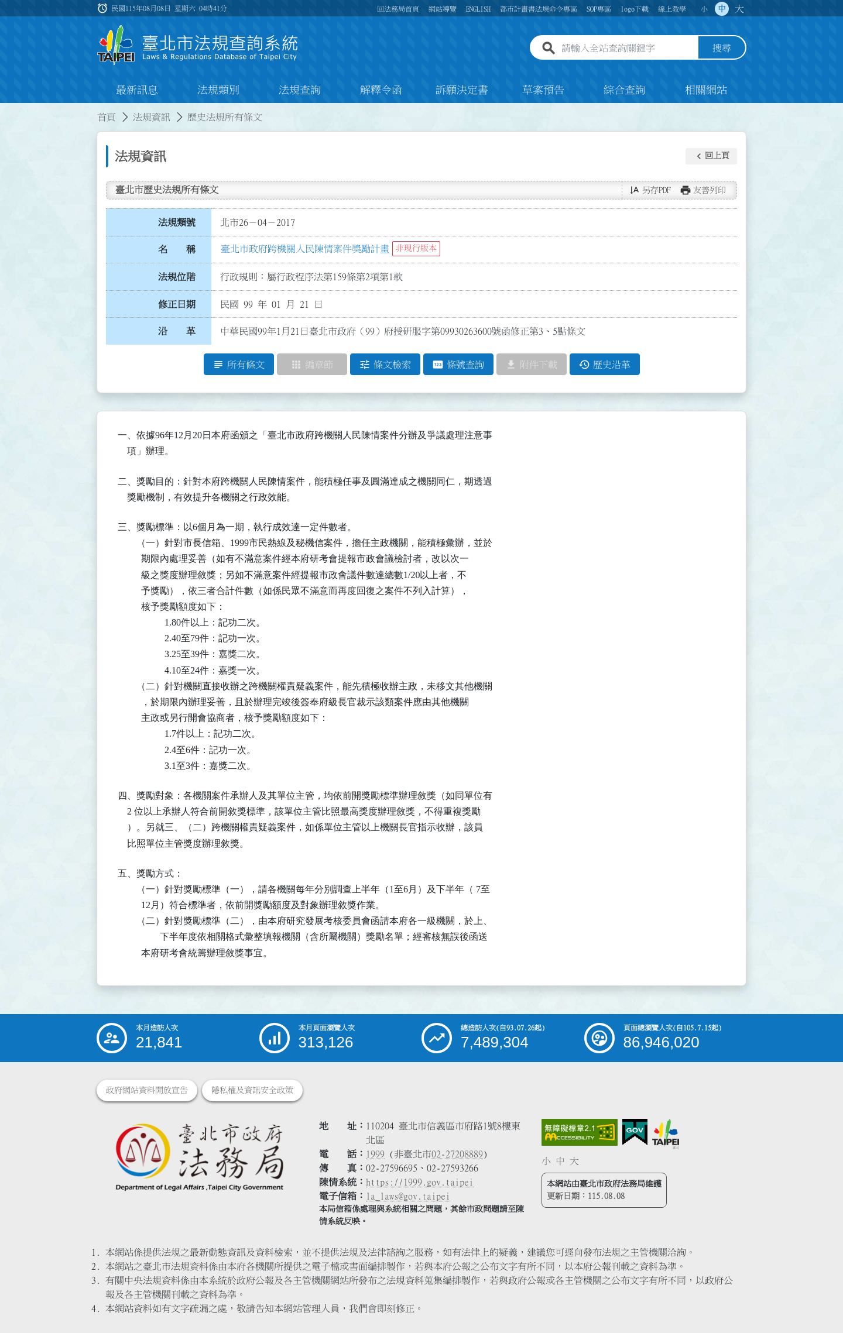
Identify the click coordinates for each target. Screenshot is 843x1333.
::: (7, 110)
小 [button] (704, 8)
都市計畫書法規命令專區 (538, 8)
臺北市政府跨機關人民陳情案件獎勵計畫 (305, 248)
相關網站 (706, 90)
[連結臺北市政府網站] (665, 1134)
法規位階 (177, 276)
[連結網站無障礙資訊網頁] (580, 1132)
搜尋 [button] (721, 48)
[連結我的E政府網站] (634, 1132)
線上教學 (672, 8)
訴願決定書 (462, 90)
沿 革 (177, 331)
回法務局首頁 (398, 8)
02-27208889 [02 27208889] (457, 1154)
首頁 (106, 117)
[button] (711, 156)
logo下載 (635, 8)
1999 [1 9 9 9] (375, 1154)
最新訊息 (137, 90)
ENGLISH (478, 8)
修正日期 (177, 304)
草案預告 (543, 90)
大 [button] (739, 8)
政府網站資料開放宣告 (147, 1090)
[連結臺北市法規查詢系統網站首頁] (198, 45)
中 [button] (722, 9)
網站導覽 (443, 8)
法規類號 (177, 222)
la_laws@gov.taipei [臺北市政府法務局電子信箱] (408, 1196)
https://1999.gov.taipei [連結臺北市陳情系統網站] (420, 1182)
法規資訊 (151, 117)
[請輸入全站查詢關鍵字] (627, 48)
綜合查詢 (625, 90)
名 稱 (177, 250)
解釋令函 (381, 90)
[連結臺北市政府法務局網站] (199, 1156)
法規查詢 (300, 90)
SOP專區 (599, 8)
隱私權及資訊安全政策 (252, 1090)
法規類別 (218, 90)
